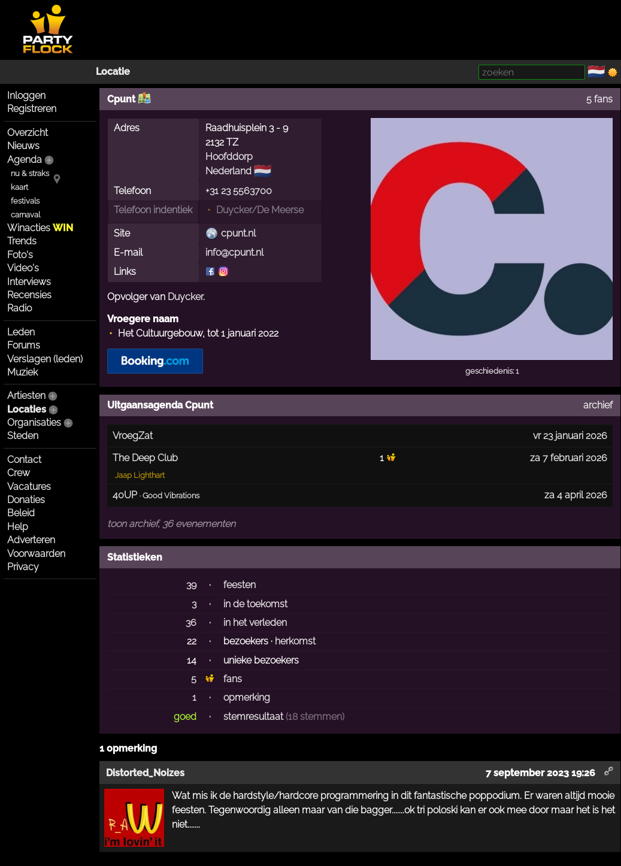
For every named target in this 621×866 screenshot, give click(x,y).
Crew (18, 473)
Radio (19, 308)
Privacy (23, 567)
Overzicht (27, 132)
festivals (25, 200)
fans (232, 679)
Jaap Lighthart (140, 475)
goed (185, 716)
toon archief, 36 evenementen (171, 523)
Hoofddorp (229, 156)
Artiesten (26, 395)
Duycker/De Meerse (260, 210)
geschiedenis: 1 (492, 371)
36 (191, 622)
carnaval (25, 214)
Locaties (26, 409)
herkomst (295, 641)
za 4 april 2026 (575, 495)
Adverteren (31, 540)
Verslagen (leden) (45, 359)
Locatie (113, 71)
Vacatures (29, 486)
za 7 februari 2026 (568, 458)
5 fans (599, 99)
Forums (23, 345)
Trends (22, 241)
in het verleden (255, 622)
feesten (239, 585)
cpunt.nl (238, 233)
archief (598, 405)
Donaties (26, 499)
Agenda (24, 159)
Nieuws (23, 146)
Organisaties (34, 422)
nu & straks (30, 173)
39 (191, 585)
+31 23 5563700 (238, 190)
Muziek (22, 372)
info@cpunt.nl (234, 252)
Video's (23, 268)
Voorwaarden (36, 553)
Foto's (20, 255)
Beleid (21, 513)
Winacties (40, 228)
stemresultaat (253, 716)
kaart (19, 187)
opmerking (246, 697)
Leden (21, 332)
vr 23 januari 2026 (570, 435)
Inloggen (26, 95)
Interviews (29, 281)
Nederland (228, 171)
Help (17, 526)
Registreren (31, 108)
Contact (24, 459)
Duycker (185, 296)
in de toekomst (255, 604)
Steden (22, 435)
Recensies (29, 295)
